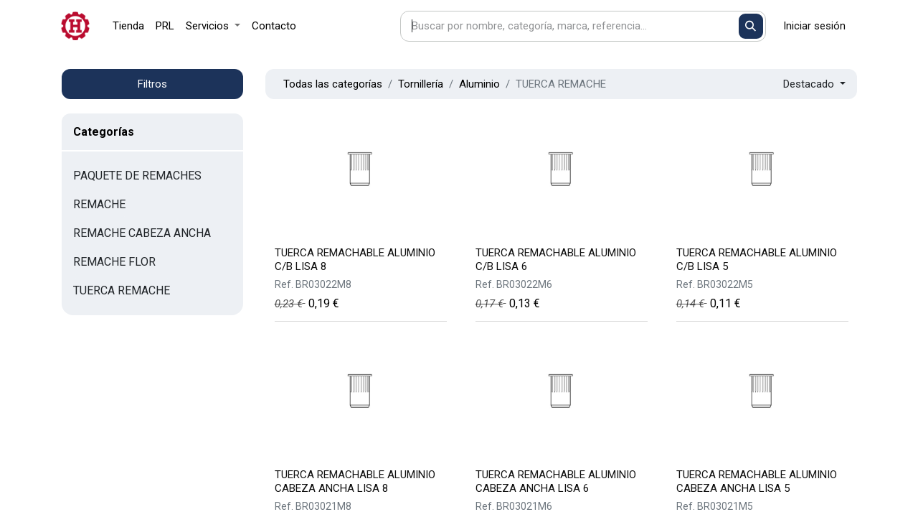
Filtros (152, 84)
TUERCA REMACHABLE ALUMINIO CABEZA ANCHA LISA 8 (355, 481)
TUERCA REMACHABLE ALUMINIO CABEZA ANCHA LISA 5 (756, 481)
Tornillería (420, 84)
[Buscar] (751, 26)
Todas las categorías (332, 84)
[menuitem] (128, 26)
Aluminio (479, 84)
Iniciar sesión (814, 25)
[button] (814, 84)
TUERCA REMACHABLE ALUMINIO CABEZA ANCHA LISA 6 (555, 481)
